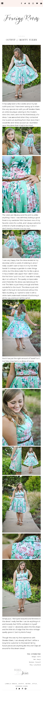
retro (28, 683)
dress (15, 683)
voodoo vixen (21, 686)
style (34, 683)
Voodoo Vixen (34, 109)
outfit (22, 683)
